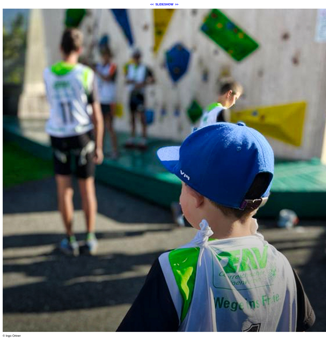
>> (176, 4)
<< (152, 4)
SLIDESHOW (164, 4)
